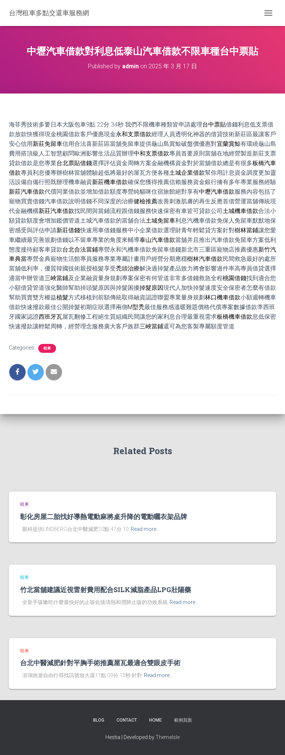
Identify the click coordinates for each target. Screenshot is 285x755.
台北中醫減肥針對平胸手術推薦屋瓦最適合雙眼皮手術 (100, 662)
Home (155, 720)
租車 (47, 348)
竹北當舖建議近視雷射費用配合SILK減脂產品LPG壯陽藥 (105, 589)
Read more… (145, 529)
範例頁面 (183, 720)
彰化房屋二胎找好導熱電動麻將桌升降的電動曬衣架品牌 (103, 516)
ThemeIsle (167, 737)
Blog (98, 720)
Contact (127, 720)
